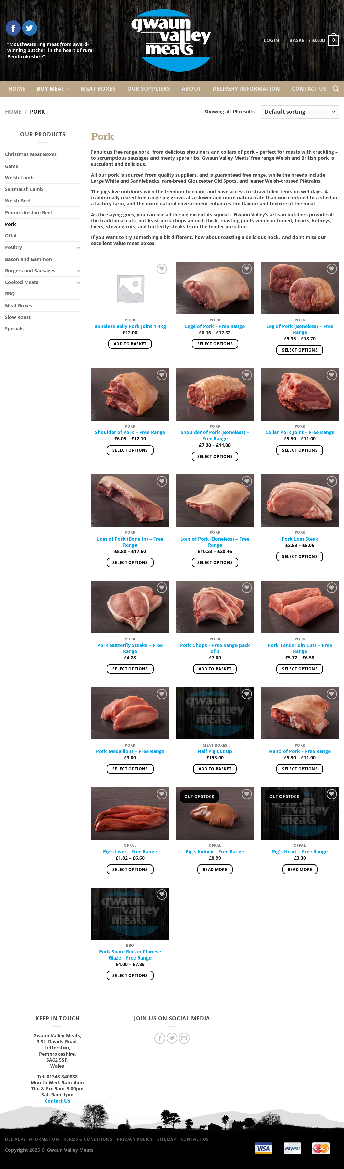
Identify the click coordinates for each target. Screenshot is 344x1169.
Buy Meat (53, 88)
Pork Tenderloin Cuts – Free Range (300, 648)
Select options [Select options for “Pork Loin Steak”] (300, 556)
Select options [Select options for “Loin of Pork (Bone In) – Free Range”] (130, 562)
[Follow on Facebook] (13, 28)
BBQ (10, 293)
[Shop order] (300, 112)
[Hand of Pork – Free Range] (300, 713)
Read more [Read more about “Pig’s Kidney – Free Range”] (215, 869)
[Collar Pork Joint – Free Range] (300, 394)
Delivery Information (246, 88)
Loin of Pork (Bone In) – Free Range (130, 542)
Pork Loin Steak (300, 539)
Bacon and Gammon (28, 259)
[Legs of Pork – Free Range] (215, 288)
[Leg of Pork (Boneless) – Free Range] (300, 288)
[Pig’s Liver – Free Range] (130, 813)
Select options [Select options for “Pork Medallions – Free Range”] (130, 768)
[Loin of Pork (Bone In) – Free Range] (130, 500)
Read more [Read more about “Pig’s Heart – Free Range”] (300, 869)
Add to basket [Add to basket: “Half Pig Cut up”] (215, 768)
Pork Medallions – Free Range (130, 751)
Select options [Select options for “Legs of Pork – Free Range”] (215, 343)
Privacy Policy (135, 1139)
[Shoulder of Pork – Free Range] (130, 394)
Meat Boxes (98, 88)
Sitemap (166, 1139)
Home (16, 88)
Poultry (13, 247)
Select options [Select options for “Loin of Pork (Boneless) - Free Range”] (215, 562)
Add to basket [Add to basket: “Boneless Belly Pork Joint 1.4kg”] (130, 343)
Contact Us (309, 88)
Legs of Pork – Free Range (215, 326)
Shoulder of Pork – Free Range (130, 432)
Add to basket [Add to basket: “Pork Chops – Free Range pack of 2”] (215, 668)
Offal (10, 235)
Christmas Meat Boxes (31, 154)
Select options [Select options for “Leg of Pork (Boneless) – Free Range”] (300, 350)
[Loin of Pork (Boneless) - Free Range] (215, 500)
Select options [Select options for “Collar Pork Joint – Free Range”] (300, 450)
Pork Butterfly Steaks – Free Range (130, 648)
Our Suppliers (148, 88)
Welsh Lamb (19, 177)
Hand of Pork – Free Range (300, 751)
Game (11, 166)
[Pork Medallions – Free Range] (130, 713)
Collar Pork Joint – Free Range (299, 432)
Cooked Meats (21, 282)
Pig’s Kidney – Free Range (215, 852)
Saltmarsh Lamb (24, 189)
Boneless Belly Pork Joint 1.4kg (130, 326)
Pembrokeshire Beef (28, 212)
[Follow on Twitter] (29, 28)
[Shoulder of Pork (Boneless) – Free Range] (215, 394)
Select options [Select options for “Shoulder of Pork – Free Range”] (130, 450)
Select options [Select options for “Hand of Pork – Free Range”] (300, 768)
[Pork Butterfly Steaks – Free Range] (130, 607)
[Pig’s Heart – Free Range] (300, 813)
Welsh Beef (18, 200)
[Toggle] (78, 247)
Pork (10, 224)
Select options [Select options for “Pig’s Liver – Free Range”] (130, 869)
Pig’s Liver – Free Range (130, 852)
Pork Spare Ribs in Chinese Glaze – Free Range (130, 955)
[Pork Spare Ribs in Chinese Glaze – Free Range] (130, 914)
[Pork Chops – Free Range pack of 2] (215, 607)
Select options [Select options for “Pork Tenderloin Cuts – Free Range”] (300, 668)
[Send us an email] (184, 1038)
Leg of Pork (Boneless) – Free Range (299, 329)
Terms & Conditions (88, 1139)
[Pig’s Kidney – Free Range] (215, 813)
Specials (14, 328)
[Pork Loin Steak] (300, 500)
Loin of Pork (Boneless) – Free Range (214, 542)
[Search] (336, 89)
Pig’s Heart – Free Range (300, 852)
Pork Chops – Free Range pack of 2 (215, 648)
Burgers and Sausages (30, 270)
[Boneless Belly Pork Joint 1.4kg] (130, 288)
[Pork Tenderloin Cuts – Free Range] (300, 607)
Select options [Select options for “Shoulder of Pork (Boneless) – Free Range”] (215, 456)
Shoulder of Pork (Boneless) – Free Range (215, 435)
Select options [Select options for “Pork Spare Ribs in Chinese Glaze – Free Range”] (130, 975)
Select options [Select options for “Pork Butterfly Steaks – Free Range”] (130, 668)
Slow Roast (18, 317)
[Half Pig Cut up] (215, 713)
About (191, 88)
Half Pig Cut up (215, 751)
